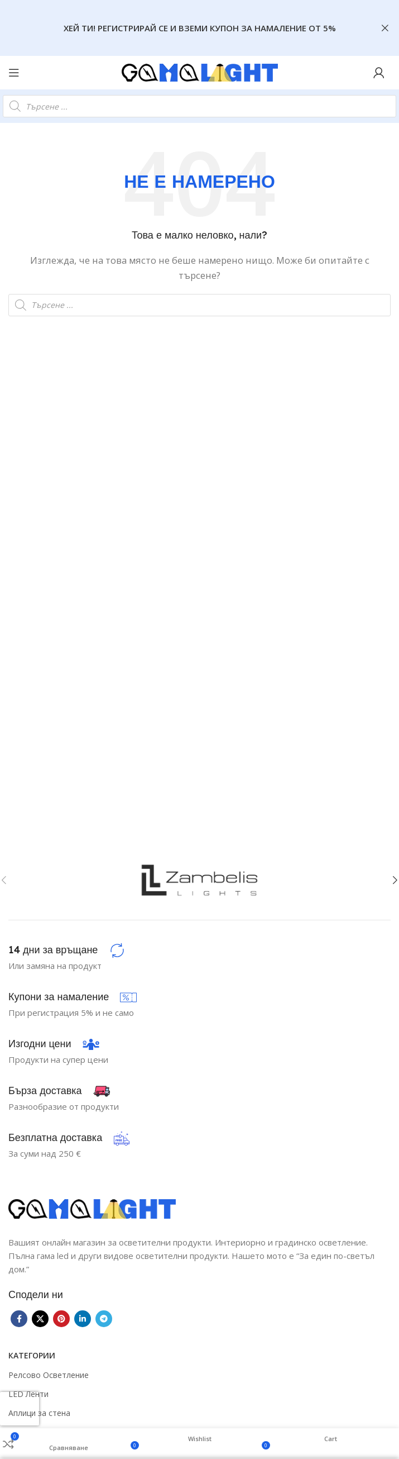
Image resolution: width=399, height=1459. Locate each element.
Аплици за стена (39, 1413)
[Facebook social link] (19, 1318)
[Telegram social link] (103, 1318)
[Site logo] (200, 71)
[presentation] (19, 1408)
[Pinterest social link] (61, 1318)
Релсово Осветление (48, 1375)
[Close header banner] (385, 28)
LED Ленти (28, 1394)
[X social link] (40, 1318)
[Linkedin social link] (82, 1318)
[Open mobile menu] (14, 72)
